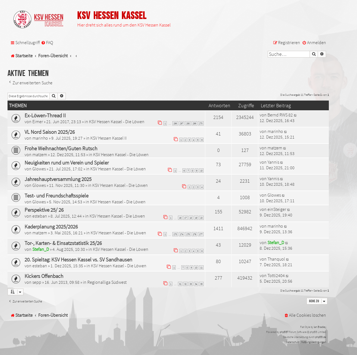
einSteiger (276, 209)
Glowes (39, 168)
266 (175, 123)
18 (191, 217)
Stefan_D (40, 249)
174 (181, 234)
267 (181, 123)
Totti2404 (276, 275)
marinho (40, 138)
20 (201, 217)
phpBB (283, 332)
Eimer (37, 121)
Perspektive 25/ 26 (44, 209)
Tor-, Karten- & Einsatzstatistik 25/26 (63, 243)
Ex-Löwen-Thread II (45, 115)
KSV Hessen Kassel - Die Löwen (116, 121)
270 (200, 123)
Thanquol (276, 259)
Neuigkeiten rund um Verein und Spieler (67, 162)
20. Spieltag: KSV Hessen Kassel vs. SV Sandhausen (78, 259)
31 (180, 283)
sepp (36, 282)
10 (201, 170)
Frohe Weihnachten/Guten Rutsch (61, 148)
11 (201, 267)
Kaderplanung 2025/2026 (51, 226)
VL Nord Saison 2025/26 (50, 131)
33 (191, 283)
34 (196, 283)
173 (175, 234)
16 (180, 217)
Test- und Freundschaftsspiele (56, 195)
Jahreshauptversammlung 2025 (58, 179)
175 (188, 234)
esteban (39, 216)
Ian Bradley (320, 327)
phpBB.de (320, 337)
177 (200, 234)
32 (185, 283)
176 (194, 234)
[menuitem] (47, 42)
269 (194, 123)
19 (196, 217)
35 (201, 283)
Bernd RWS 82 (280, 115)
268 (188, 123)
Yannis (273, 162)
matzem (39, 154)
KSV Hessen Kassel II (108, 138)
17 (185, 217)
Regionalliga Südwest (107, 282)
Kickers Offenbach (44, 276)
